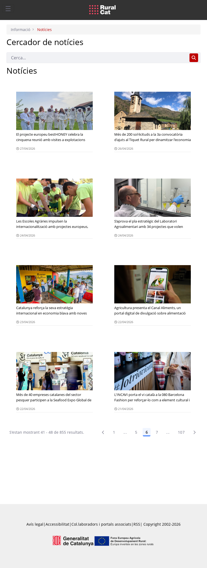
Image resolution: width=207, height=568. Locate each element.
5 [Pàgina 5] (136, 432)
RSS (136, 524)
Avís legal (34, 524)
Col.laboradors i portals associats (101, 524)
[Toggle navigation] (8, 8)
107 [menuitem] (181, 432)
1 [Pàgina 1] (114, 432)
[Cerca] (96, 57)
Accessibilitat (57, 524)
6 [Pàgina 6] (147, 432)
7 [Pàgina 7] (157, 432)
